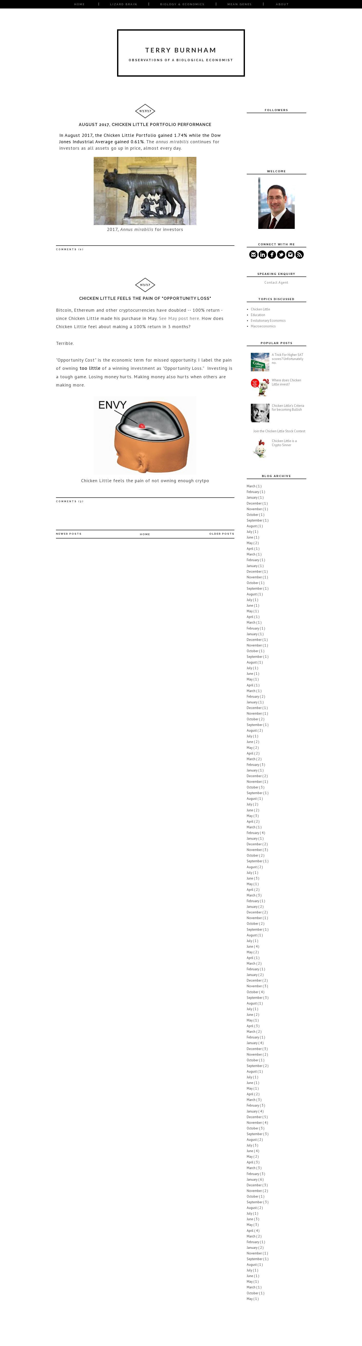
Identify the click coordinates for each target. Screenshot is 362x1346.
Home (79, 4)
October (253, 515)
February (253, 492)
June (250, 537)
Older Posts (221, 533)
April (250, 548)
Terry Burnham (181, 50)
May (250, 543)
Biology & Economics (182, 4)
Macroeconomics (263, 326)
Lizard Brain (123, 4)
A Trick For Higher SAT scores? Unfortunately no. (287, 359)
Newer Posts (69, 533)
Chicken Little (260, 309)
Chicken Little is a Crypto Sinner (284, 443)
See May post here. (179, 318)
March (251, 486)
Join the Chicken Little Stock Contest (279, 431)
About (282, 4)
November (255, 509)
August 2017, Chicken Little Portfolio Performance (145, 124)
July (250, 532)
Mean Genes (239, 4)
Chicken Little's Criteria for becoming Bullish (288, 407)
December (254, 503)
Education (258, 315)
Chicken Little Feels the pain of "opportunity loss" (145, 298)
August (252, 526)
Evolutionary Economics (268, 320)
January (252, 497)
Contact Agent (276, 282)
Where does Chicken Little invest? (286, 382)
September (255, 520)
